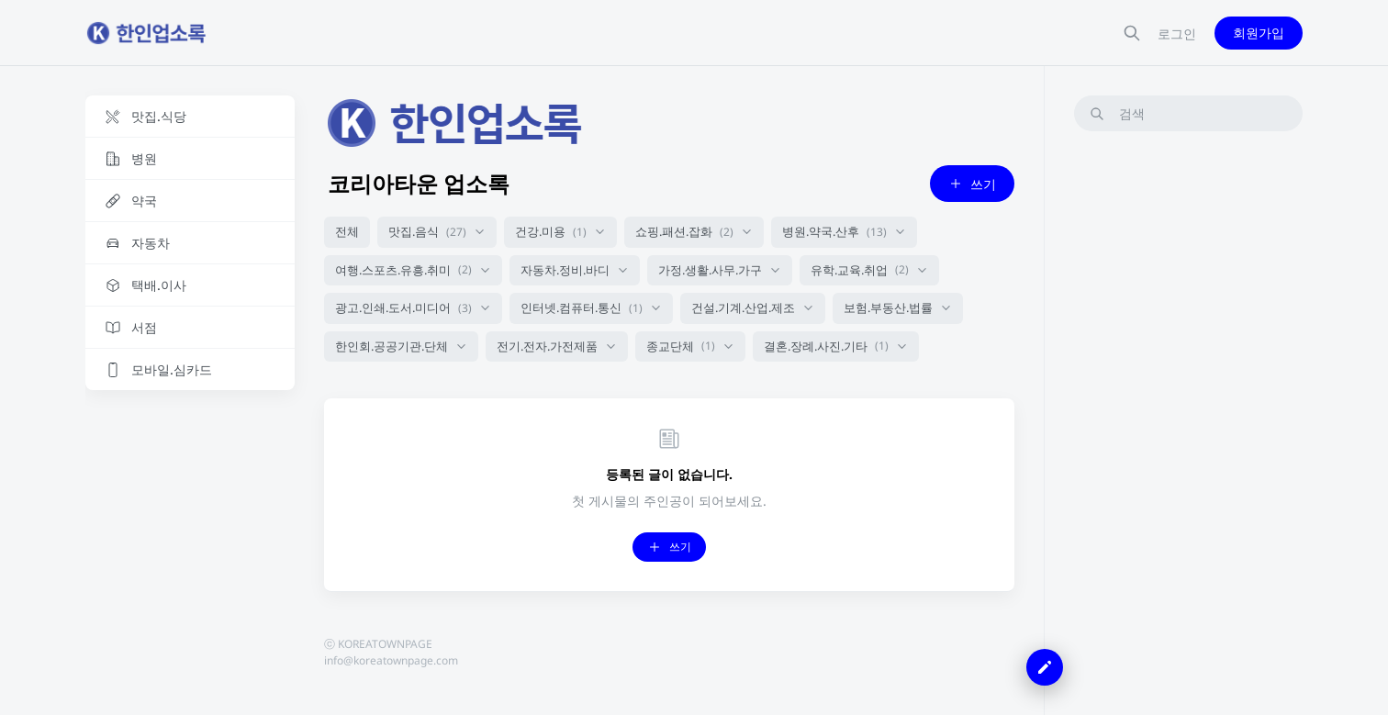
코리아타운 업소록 (418, 183)
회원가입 (1258, 32)
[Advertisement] (1188, 421)
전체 (347, 231)
